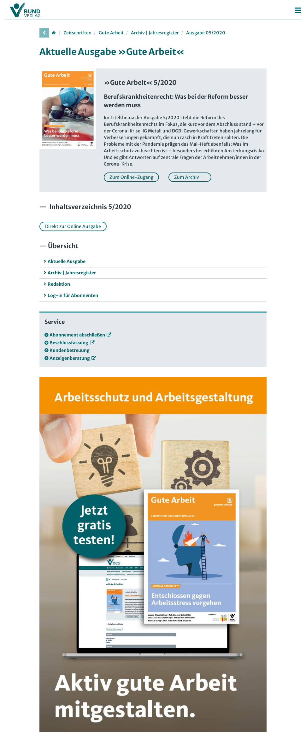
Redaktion (59, 284)
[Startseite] (53, 33)
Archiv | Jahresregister (155, 33)
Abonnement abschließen (77, 335)
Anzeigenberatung (70, 358)
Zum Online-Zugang (131, 177)
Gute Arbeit (111, 33)
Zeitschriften (77, 33)
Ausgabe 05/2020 (205, 33)
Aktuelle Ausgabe (66, 261)
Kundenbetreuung (70, 350)
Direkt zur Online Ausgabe (73, 226)
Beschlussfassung (69, 343)
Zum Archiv (190, 177)
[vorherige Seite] (44, 33)
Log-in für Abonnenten (73, 295)
